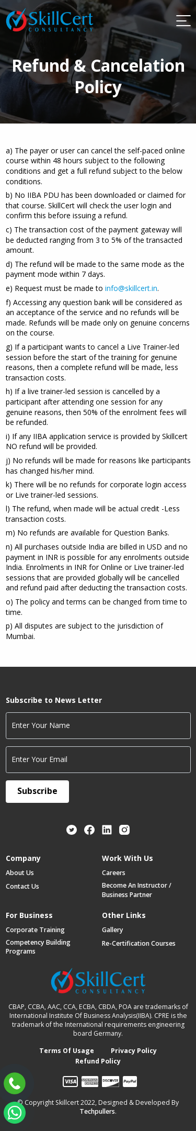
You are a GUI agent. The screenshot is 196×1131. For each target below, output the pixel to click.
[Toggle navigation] (183, 20)
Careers (113, 872)
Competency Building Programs (38, 947)
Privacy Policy (134, 1050)
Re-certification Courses (139, 943)
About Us (20, 872)
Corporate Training (35, 929)
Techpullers (97, 1111)
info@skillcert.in (131, 288)
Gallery (112, 929)
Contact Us (22, 886)
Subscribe (37, 791)
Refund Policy (98, 1061)
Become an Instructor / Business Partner (136, 890)
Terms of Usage (66, 1050)
